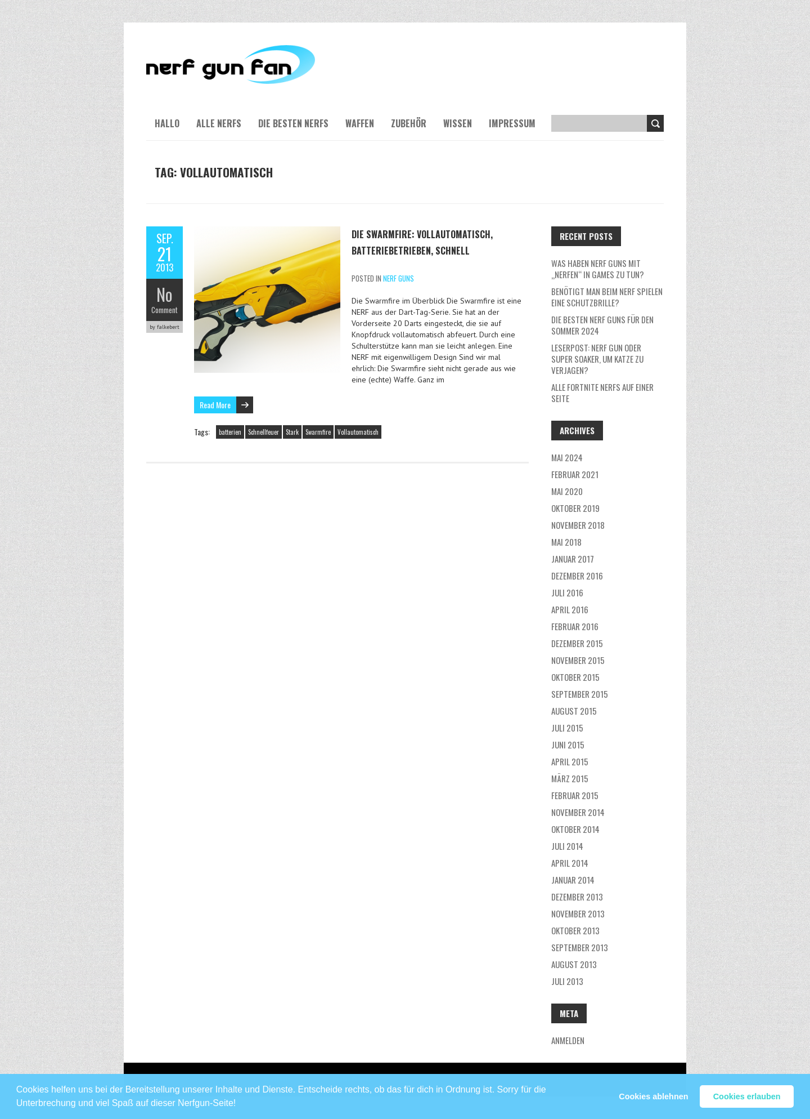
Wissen (457, 123)
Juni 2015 (567, 744)
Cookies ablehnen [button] (653, 1096)
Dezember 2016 (577, 575)
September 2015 (579, 694)
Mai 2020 (567, 491)
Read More (215, 405)
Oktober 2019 (575, 508)
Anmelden (567, 1040)
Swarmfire (318, 431)
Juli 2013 (567, 981)
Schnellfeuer (263, 431)
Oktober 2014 (575, 829)
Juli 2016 (567, 592)
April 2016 (569, 609)
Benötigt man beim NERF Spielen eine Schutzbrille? (607, 297)
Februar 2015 (574, 795)
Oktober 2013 (575, 930)
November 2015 (578, 660)
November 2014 (578, 812)
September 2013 (579, 947)
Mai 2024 (567, 457)
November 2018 (578, 525)
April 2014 (569, 863)
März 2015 (569, 778)
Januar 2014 (573, 879)
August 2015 (574, 711)
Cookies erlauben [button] (747, 1096)
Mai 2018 (566, 542)
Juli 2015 (567, 727)
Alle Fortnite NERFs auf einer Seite (602, 392)
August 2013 (574, 964)
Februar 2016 (574, 626)
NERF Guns (398, 278)
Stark (292, 431)
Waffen (359, 123)
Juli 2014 (567, 846)
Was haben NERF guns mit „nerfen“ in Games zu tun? (597, 268)
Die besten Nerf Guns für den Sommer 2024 (602, 325)
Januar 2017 (572, 558)
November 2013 (578, 913)
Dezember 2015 (577, 643)
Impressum (512, 123)
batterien (230, 431)
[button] (240, 1098)
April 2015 (569, 761)
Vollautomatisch (358, 431)
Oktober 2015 (575, 677)
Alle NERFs (218, 123)
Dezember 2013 (577, 896)
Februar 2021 (574, 474)
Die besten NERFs (293, 123)
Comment (164, 309)
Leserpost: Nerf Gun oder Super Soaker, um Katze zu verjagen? (597, 358)
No (164, 294)
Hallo (167, 123)
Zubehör (408, 123)
